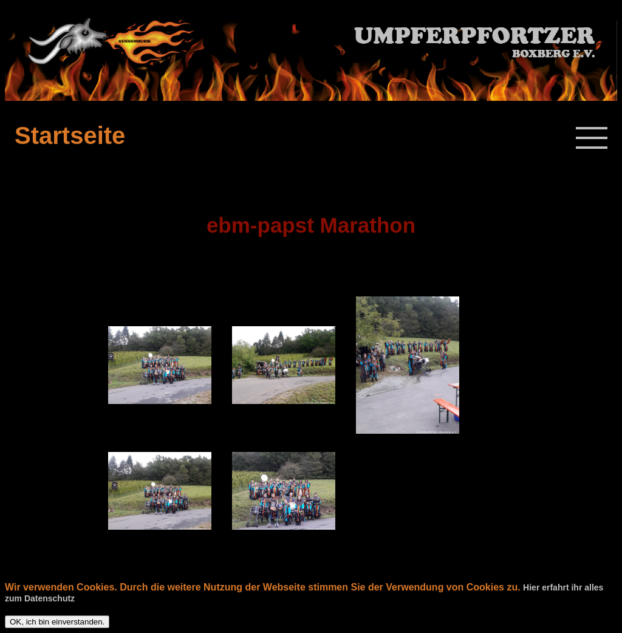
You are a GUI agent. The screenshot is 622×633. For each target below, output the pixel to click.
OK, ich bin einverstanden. (57, 621)
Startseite (70, 135)
